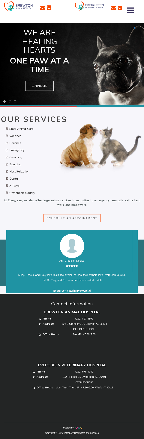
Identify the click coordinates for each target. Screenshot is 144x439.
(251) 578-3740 (84, 371)
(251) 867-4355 (84, 318)
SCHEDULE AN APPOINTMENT (72, 218)
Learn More (39, 85)
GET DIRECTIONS (84, 329)
